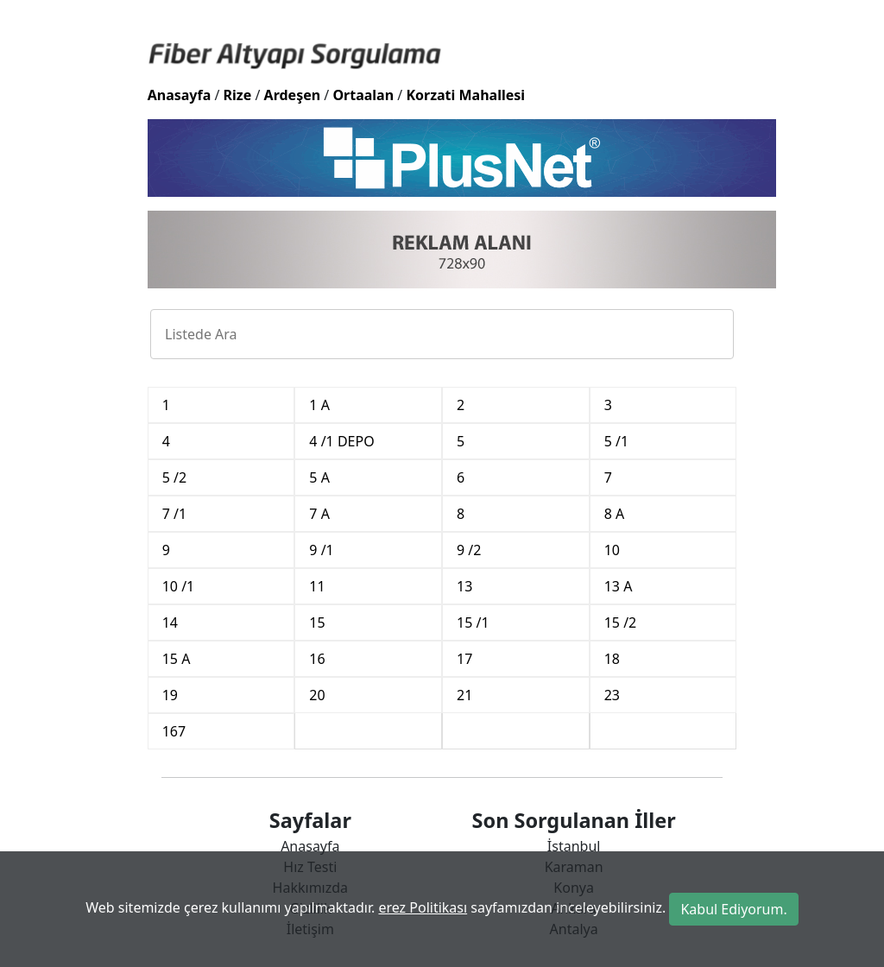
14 (170, 622)
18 (612, 658)
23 (612, 695)
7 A (319, 513)
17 (464, 658)
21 (464, 695)
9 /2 (469, 549)
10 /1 (178, 586)
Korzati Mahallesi (465, 94)
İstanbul (574, 846)
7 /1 (174, 513)
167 (174, 731)
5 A (319, 477)
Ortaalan (363, 94)
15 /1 (473, 622)
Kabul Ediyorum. (733, 909)
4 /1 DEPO (341, 441)
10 (612, 549)
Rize (238, 94)
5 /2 (174, 477)
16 (317, 658)
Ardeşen (292, 94)
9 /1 (321, 549)
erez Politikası (422, 907)
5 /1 (616, 441)
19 (170, 695)
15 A (176, 658)
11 (317, 586)
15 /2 (620, 622)
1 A (319, 404)
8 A (614, 513)
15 (317, 622)
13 (464, 586)
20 (317, 695)
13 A (618, 586)
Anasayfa (180, 94)
